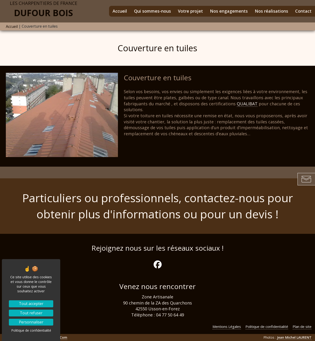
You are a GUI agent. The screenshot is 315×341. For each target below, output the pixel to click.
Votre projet (190, 11)
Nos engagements (229, 11)
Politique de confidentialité (266, 326)
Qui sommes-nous (152, 11)
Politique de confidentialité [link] (31, 330)
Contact (303, 11)
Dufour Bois (43, 9)
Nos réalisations (271, 11)
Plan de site (302, 326)
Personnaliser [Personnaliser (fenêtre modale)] (31, 322)
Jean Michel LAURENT (294, 337)
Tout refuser (31, 312)
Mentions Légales (226, 326)
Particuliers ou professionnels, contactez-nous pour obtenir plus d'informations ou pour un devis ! (157, 206)
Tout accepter (31, 303)
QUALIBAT (247, 103)
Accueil (120, 11)
